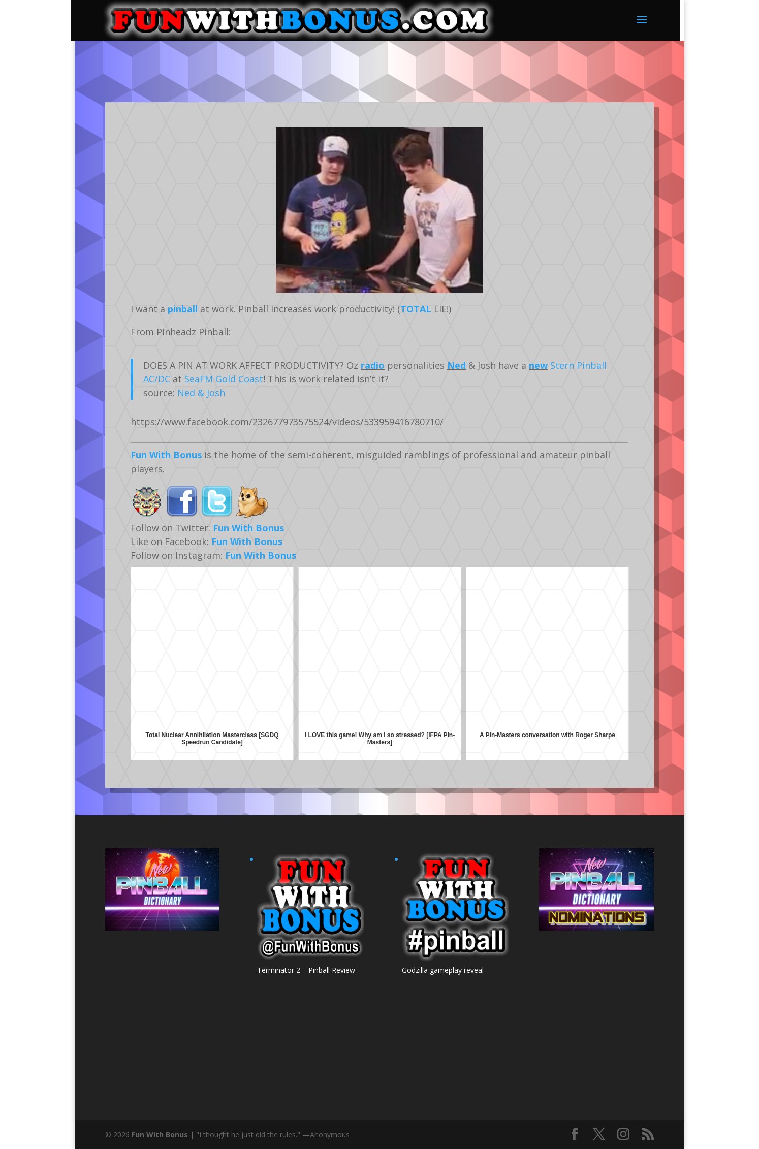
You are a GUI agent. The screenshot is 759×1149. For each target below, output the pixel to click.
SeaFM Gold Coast (223, 379)
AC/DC (156, 379)
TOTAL (415, 309)
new (538, 365)
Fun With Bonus (166, 455)
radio (373, 365)
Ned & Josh (201, 393)
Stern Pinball (578, 365)
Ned (456, 365)
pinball (183, 309)
